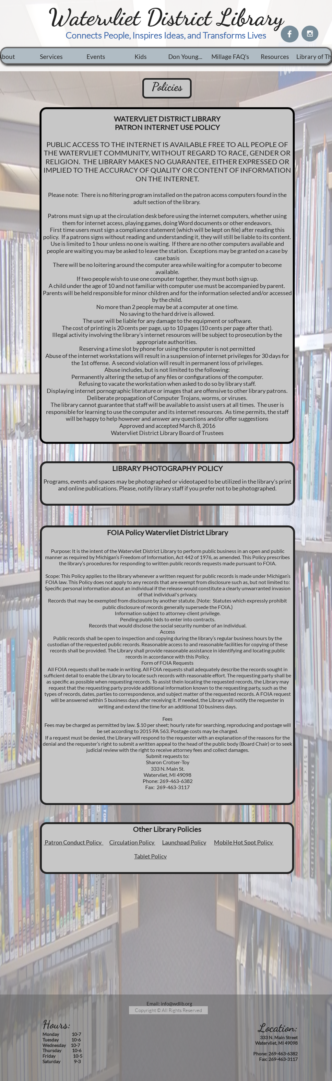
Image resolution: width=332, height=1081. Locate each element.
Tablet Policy (150, 856)
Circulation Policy (132, 842)
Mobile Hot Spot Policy (244, 842)
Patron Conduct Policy (73, 842)
